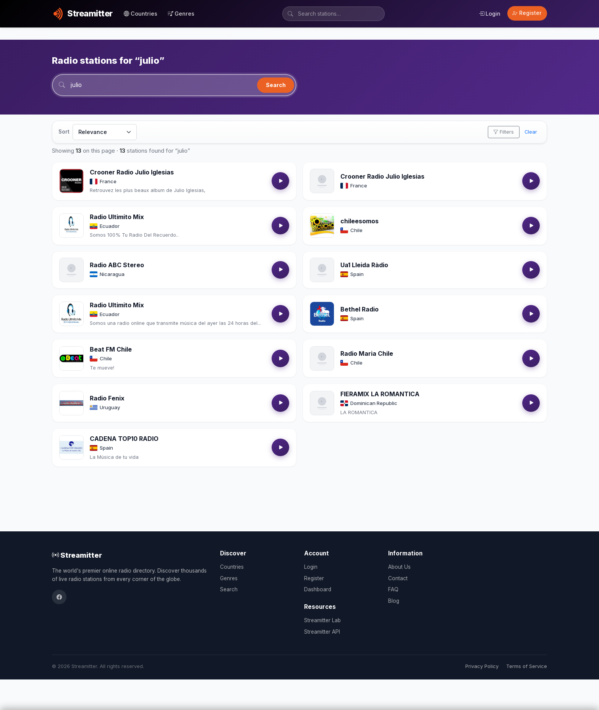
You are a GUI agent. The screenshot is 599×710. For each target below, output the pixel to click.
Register (527, 13)
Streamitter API (322, 632)
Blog (393, 601)
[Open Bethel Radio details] (322, 314)
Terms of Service (526, 666)
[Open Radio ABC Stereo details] (71, 270)
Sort (64, 132)
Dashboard (317, 589)
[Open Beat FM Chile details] (71, 359)
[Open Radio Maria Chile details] (322, 359)
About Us (399, 567)
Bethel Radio (359, 309)
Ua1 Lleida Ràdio (364, 265)
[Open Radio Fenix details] (71, 403)
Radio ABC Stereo (117, 265)
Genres (181, 13)
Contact (398, 578)
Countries (140, 13)
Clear (531, 132)
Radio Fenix (107, 398)
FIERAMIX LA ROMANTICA (379, 394)
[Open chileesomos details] (322, 226)
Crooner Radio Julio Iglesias (132, 172)
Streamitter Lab (322, 620)
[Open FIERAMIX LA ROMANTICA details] (322, 403)
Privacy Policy (482, 666)
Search (276, 85)
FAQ (393, 589)
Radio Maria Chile (366, 354)
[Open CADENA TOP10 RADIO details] (71, 448)
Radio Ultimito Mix (117, 217)
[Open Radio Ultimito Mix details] (71, 226)
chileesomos (359, 221)
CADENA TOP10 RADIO (124, 439)
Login (489, 13)
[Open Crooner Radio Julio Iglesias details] (71, 181)
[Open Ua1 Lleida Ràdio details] (322, 270)
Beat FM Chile (111, 349)
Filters (503, 132)
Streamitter (77, 555)
